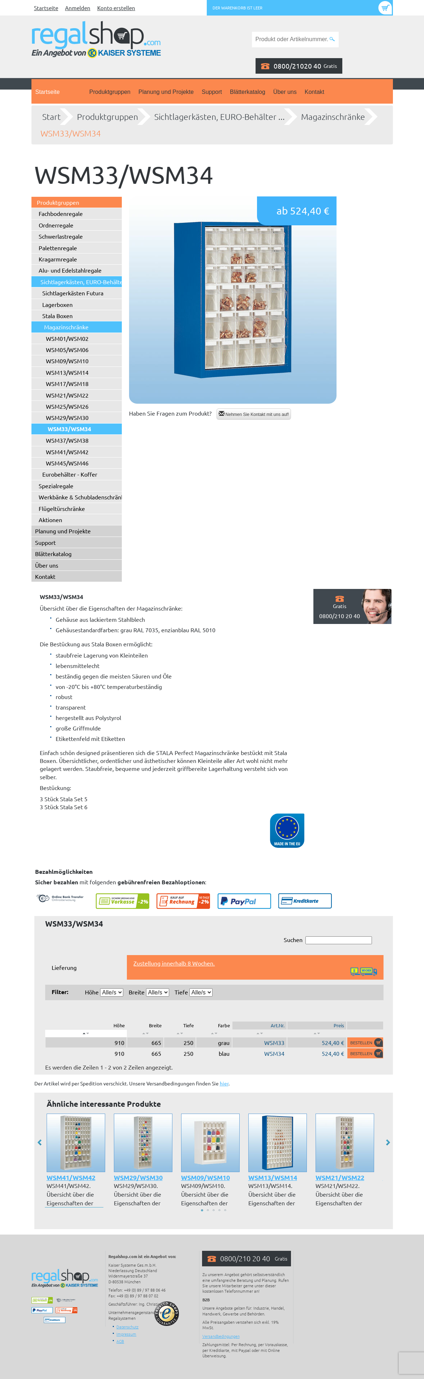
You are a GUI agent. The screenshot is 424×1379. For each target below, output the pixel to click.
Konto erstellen (116, 7)
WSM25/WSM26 (67, 406)
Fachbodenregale (61, 213)
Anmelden (77, 7)
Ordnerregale (56, 225)
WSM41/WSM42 (67, 451)
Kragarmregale (58, 259)
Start (51, 117)
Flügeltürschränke (62, 508)
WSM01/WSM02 (67, 338)
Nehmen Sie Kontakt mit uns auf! (254, 414)
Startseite (46, 7)
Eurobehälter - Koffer (69, 474)
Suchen (328, 940)
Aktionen (50, 519)
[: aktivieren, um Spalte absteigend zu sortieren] (86, 1033)
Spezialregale (56, 485)
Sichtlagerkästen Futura (72, 292)
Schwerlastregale (61, 236)
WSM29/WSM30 (67, 417)
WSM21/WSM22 (67, 395)
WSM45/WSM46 (67, 463)
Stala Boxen (57, 315)
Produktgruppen (109, 92)
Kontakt (314, 92)
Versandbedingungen (221, 1336)
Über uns (285, 92)
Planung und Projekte (166, 92)
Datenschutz (127, 1327)
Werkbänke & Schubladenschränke (83, 496)
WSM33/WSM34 (70, 133)
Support (212, 92)
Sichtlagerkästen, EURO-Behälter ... (219, 117)
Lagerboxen (57, 304)
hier (224, 1083)
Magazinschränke (333, 117)
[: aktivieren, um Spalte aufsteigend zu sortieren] (145, 1033)
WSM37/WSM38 (67, 440)
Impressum (126, 1334)
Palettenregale (58, 247)
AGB (120, 1341)
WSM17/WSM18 (67, 383)
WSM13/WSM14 (67, 372)
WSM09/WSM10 (67, 360)
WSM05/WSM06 (67, 349)
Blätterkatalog (247, 92)
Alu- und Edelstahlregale (70, 270)
